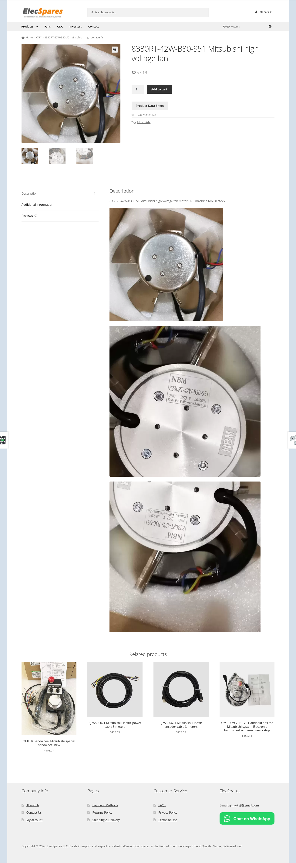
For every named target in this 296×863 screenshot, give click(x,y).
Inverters (75, 26)
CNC (60, 26)
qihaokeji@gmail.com (244, 805)
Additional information (37, 205)
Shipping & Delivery (106, 820)
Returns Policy (102, 812)
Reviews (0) (29, 216)
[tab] (60, 193)
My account (266, 12)
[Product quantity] (138, 89)
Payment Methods (105, 805)
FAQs (162, 805)
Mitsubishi (143, 122)
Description (30, 193)
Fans (47, 26)
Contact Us (34, 812)
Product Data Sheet (150, 106)
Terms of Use (167, 820)
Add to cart (159, 89)
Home (29, 37)
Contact (93, 26)
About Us (32, 805)
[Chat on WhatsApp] (247, 818)
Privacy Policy (167, 812)
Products (27, 26)
